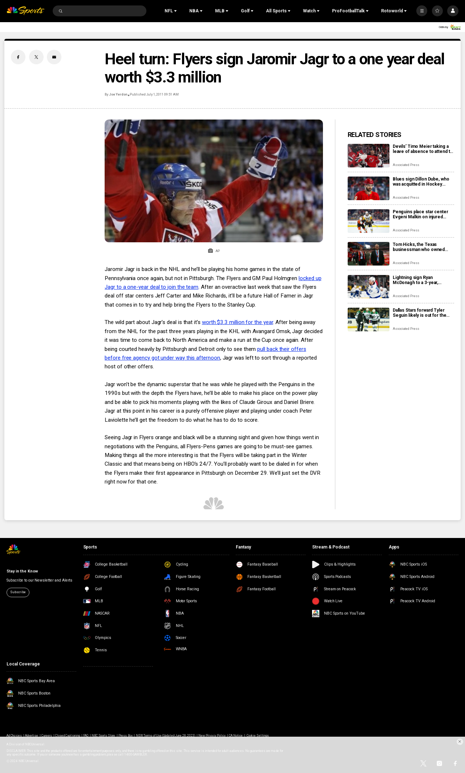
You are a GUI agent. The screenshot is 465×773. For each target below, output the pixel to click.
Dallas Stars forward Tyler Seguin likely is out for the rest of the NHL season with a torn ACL (423, 313)
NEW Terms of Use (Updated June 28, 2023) (165, 735)
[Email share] (54, 57)
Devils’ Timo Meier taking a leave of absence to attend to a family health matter (423, 149)
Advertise (31, 735)
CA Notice (236, 735)
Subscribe (17, 592)
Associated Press (406, 165)
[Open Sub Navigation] (176, 10)
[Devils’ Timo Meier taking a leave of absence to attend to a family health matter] (368, 155)
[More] (421, 10)
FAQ (85, 735)
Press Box (125, 735)
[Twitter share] (36, 57)
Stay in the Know (22, 571)
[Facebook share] (18, 57)
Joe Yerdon (118, 94)
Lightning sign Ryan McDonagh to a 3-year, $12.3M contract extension (420, 280)
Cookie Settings (258, 735)
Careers (46, 735)
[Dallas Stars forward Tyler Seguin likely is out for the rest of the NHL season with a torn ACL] (368, 319)
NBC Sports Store (104, 735)
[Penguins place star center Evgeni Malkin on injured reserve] (368, 221)
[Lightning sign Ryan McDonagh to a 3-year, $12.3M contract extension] (368, 287)
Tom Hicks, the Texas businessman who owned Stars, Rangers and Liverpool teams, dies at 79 (422, 247)
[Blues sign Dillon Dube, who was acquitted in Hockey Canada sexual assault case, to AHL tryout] (368, 188)
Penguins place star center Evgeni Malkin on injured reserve (420, 214)
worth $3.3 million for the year (237, 322)
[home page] (25, 11)
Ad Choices (14, 735)
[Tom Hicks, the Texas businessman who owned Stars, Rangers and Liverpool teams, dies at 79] (368, 254)
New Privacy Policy (212, 735)
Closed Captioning (67, 735)
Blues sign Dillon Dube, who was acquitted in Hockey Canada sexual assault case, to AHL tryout (421, 182)
